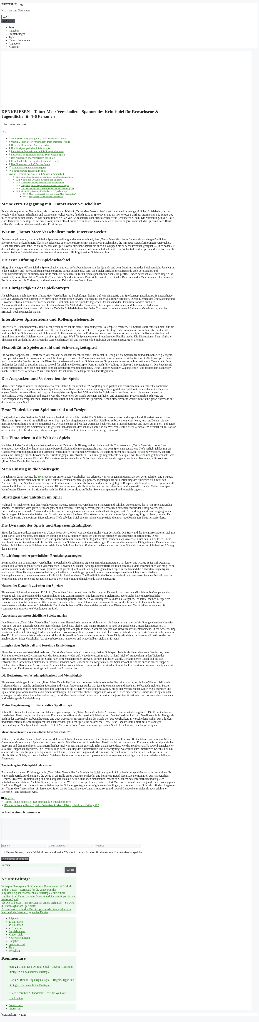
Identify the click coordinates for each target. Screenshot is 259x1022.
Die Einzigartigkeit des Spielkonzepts (30, 148)
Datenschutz (16, 1009)
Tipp (11, 37)
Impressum (15, 1012)
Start (11, 27)
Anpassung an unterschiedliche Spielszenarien (42, 182)
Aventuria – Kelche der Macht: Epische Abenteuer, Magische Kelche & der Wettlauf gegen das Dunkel (36, 915)
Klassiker (14, 46)
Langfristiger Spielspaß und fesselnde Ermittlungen (45, 185)
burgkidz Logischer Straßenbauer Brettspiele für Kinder (33, 897)
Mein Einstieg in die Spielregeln (29, 167)
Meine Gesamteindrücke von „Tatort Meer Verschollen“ (52, 194)
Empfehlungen (17, 33)
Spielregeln (44, 476)
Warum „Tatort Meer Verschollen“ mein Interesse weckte (40, 141)
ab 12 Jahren (16, 925)
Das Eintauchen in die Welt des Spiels (30, 164)
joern (11, 970)
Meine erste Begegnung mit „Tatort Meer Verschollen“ (39, 138)
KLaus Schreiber (18, 997)
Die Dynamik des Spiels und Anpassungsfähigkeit (38, 173)
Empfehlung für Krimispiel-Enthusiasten (46, 197)
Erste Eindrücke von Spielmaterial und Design (35, 161)
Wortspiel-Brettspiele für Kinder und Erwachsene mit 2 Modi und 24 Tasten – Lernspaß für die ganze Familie (36, 892)
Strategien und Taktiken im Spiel (29, 170)
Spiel (97, 772)
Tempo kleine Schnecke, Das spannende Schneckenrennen (37, 801)
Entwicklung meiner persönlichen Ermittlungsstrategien (47, 177)
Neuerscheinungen (19, 40)
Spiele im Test (17, 948)
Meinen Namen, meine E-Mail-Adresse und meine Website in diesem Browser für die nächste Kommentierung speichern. (75, 856)
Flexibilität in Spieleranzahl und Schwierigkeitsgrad (38, 154)
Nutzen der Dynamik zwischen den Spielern (41, 179)
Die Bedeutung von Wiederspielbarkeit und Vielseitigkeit (47, 188)
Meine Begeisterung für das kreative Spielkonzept (44, 191)
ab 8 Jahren (15, 932)
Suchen (5, 869)
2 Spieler (14, 922)
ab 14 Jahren (16, 929)
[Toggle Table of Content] (4, 132)
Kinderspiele (16, 938)
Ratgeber (14, 30)
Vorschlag (14, 954)
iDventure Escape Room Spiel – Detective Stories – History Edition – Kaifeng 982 (51, 805)
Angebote (14, 43)
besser (141, 451)
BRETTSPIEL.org (12, 4)
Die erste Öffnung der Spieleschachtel (30, 145)
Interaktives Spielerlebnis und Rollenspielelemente (37, 151)
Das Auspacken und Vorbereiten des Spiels (33, 157)
